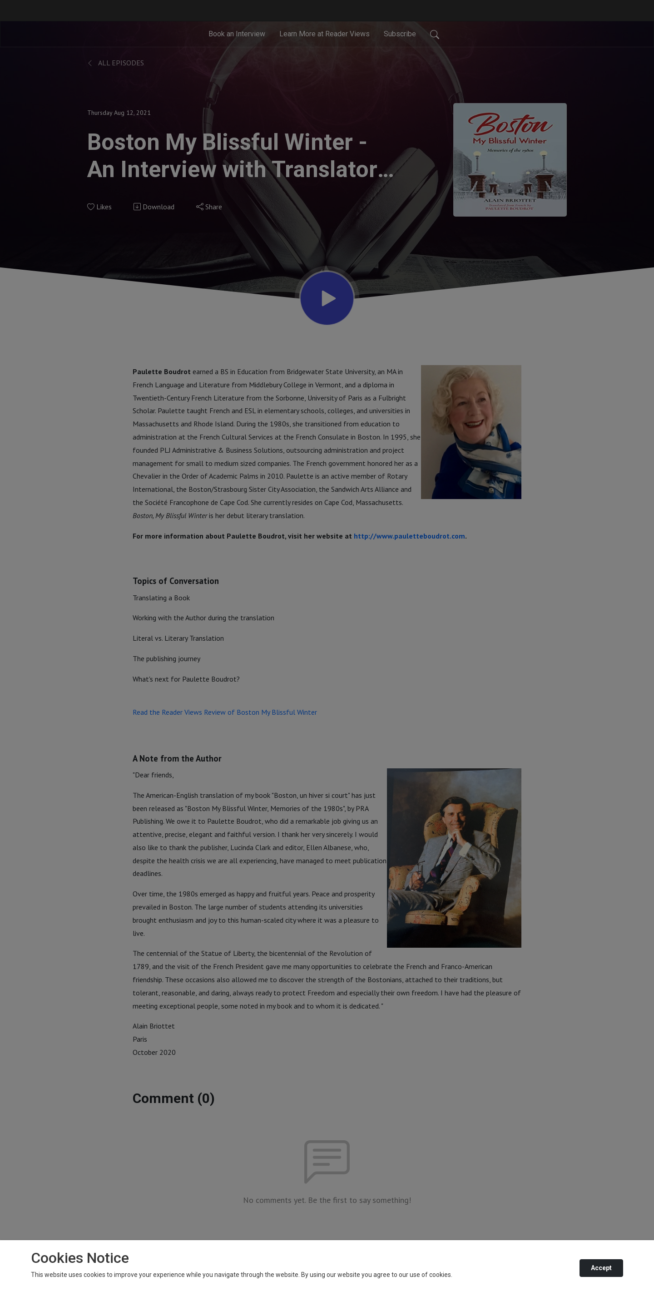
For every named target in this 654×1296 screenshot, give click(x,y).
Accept (601, 1267)
